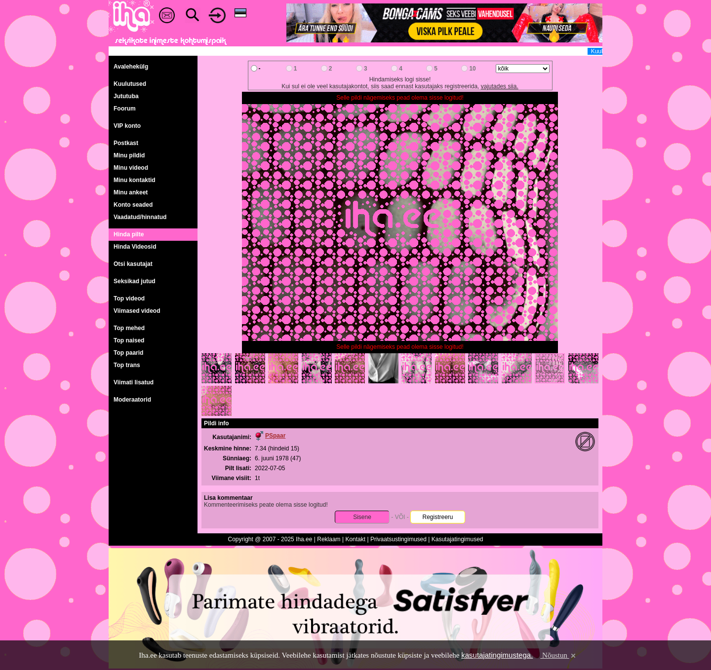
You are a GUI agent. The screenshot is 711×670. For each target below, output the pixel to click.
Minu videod (131, 167)
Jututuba (126, 96)
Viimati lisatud (134, 382)
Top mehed (129, 328)
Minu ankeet (131, 192)
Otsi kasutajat (133, 264)
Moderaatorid (132, 399)
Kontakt (355, 539)
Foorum (125, 108)
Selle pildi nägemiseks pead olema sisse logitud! (399, 97)
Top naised (129, 340)
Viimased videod (137, 310)
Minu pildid (129, 155)
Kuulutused (130, 83)
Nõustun (558, 655)
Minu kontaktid (135, 180)
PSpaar (275, 435)
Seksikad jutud (135, 281)
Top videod (129, 298)
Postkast (126, 143)
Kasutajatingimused (457, 539)
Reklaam (328, 539)
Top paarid (128, 352)
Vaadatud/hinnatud (140, 217)
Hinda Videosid (135, 246)
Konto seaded (133, 204)
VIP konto (127, 125)
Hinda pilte (129, 234)
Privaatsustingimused (398, 539)
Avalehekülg (131, 66)
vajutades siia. (499, 86)
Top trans (127, 365)
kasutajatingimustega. (497, 655)
